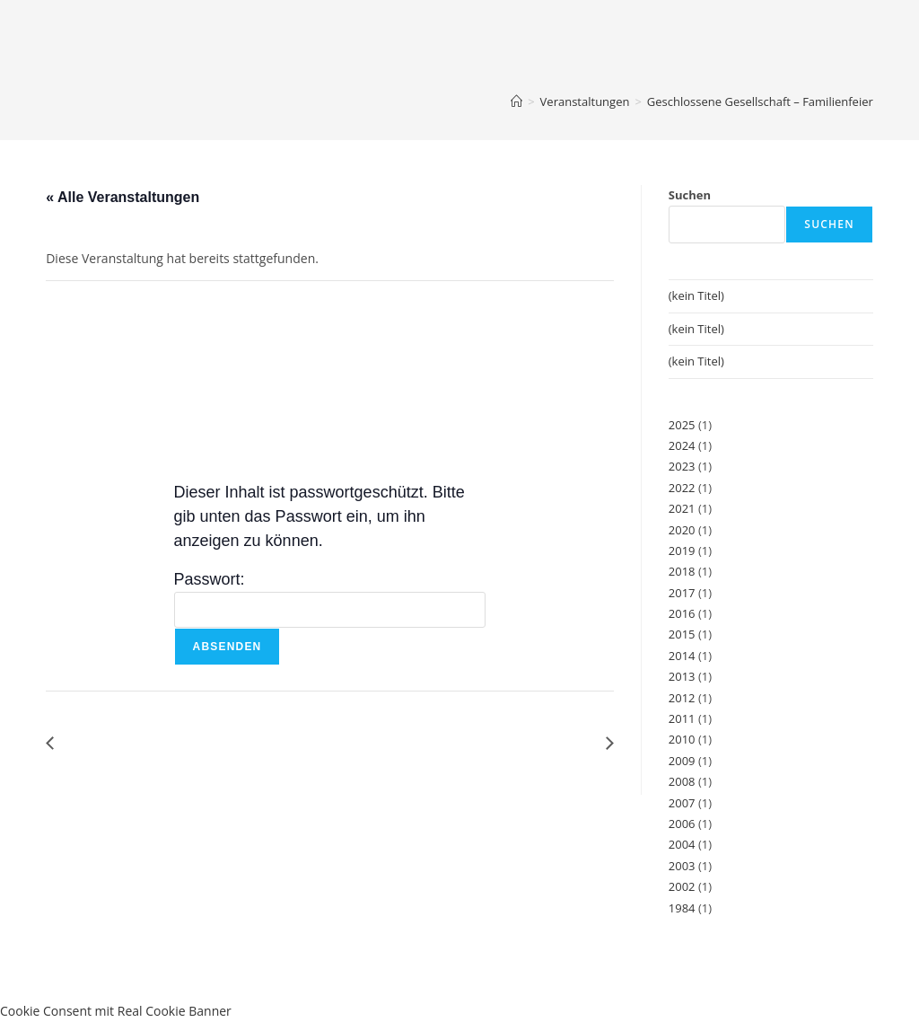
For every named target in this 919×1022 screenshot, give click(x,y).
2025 (682, 425)
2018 (682, 571)
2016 (682, 613)
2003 (682, 866)
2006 (682, 823)
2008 (682, 781)
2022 (682, 488)
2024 (682, 445)
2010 (682, 739)
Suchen (690, 195)
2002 (682, 886)
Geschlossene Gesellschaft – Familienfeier (760, 101)
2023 (682, 466)
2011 (682, 718)
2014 (682, 656)
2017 (682, 593)
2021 (682, 508)
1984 (682, 908)
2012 (682, 698)
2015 (682, 634)
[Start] (516, 101)
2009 (682, 761)
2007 (682, 803)
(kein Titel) (696, 295)
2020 (682, 530)
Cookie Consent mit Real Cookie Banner (116, 1010)
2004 (682, 844)
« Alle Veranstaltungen (122, 197)
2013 (682, 676)
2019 (682, 550)
